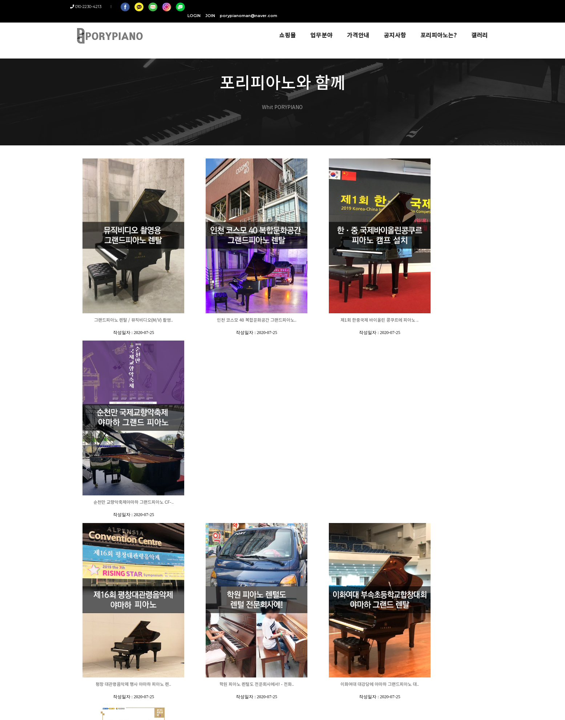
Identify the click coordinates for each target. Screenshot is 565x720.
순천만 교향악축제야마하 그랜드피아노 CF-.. (441, 320)
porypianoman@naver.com (461, 6)
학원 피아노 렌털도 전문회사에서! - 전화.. (230, 502)
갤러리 (474, 26)
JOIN (423, 6)
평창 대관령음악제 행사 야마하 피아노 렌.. (124, 502)
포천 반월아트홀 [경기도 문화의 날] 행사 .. (442, 502)
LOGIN (406, 6)
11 (431, 525)
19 (492, 525)
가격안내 (353, 26)
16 (469, 525)
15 (461, 525)
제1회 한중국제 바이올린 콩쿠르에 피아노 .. (336, 320)
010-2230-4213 (91, 6)
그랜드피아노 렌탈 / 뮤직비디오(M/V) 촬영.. (124, 320)
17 (477, 525)
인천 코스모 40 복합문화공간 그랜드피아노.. (230, 320)
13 (446, 525)
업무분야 (316, 26)
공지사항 (389, 26)
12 (438, 525)
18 (484, 525)
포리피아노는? (433, 26)
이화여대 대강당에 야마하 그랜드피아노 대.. (335, 502)
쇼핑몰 (282, 26)
